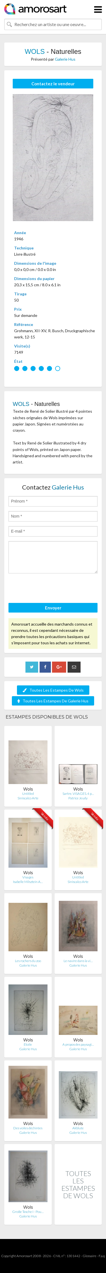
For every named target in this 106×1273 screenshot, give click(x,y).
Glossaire (89, 1256)
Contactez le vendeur (53, 83)
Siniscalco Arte (28, 798)
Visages (27, 877)
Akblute (78, 1128)
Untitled (28, 793)
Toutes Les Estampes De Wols (53, 690)
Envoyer (53, 607)
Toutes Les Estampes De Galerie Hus (53, 700)
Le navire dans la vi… (78, 961)
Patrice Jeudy (78, 798)
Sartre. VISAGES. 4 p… (78, 793)
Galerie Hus (65, 59)
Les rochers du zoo (28, 961)
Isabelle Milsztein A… (28, 882)
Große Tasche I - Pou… (28, 1212)
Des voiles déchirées (27, 1128)
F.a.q (102, 1256)
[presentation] (51, 589)
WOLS (35, 51)
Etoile (28, 1044)
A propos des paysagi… (78, 1044)
